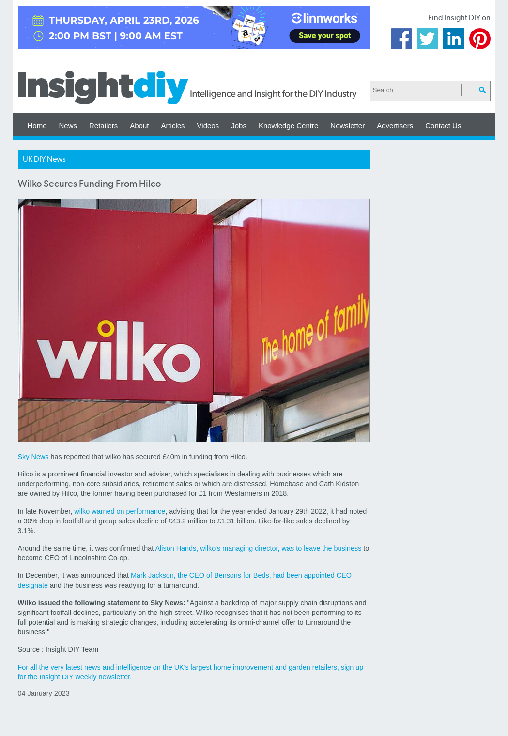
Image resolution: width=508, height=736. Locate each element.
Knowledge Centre (288, 126)
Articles (173, 126)
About (139, 126)
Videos (208, 126)
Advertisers (395, 126)
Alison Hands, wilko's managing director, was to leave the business (258, 548)
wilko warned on (100, 511)
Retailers (103, 126)
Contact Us (443, 126)
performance (145, 511)
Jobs (238, 126)
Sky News (33, 456)
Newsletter (347, 126)
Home (37, 126)
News (68, 126)
